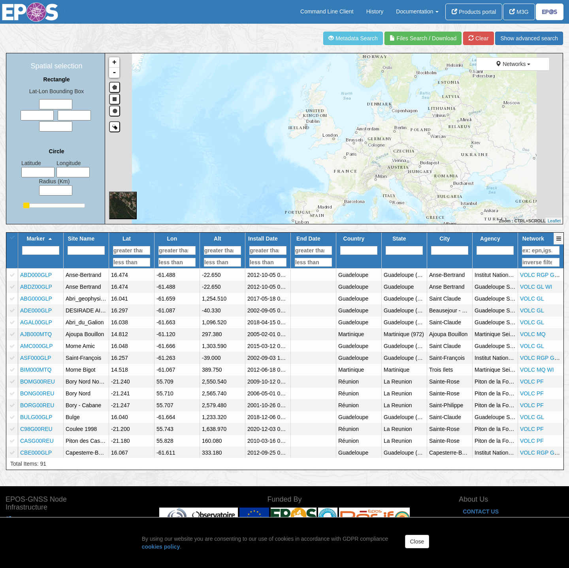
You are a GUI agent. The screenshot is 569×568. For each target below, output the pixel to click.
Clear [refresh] (478, 38)
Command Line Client (327, 11)
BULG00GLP (36, 417)
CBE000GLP (36, 453)
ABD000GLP (36, 275)
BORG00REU (37, 405)
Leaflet (554, 220)
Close (417, 541)
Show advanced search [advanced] (529, 38)
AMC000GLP (36, 346)
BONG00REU (37, 393)
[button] (559, 242)
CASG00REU (37, 441)
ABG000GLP (36, 298)
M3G (518, 12)
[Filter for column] (40, 250)
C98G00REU (36, 429)
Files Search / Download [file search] (423, 38)
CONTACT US (481, 511)
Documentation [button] (417, 11)
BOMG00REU (37, 381)
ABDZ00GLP (36, 287)
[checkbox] (12, 275)
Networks (513, 64)
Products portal (474, 12)
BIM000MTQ (35, 370)
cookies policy (161, 547)
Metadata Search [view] (353, 38)
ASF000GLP (35, 358)
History (375, 11)
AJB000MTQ (36, 334)
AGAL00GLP (36, 322)
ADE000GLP (36, 310)
